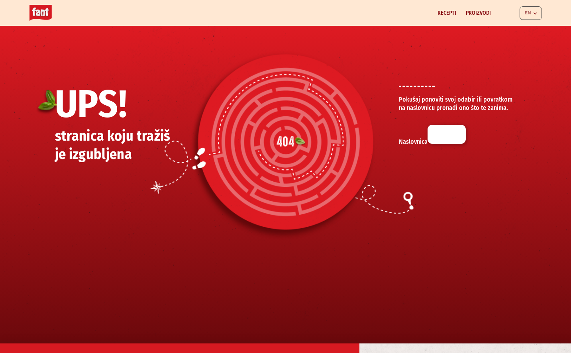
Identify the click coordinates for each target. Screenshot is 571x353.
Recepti (447, 13)
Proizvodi (478, 13)
